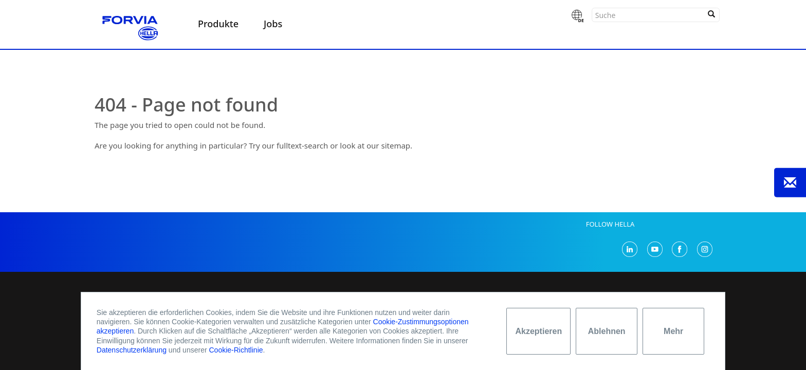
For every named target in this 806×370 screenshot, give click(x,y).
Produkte (218, 23)
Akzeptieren (538, 331)
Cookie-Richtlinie (236, 350)
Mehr (673, 331)
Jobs (273, 23)
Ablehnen (607, 331)
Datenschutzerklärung (132, 350)
